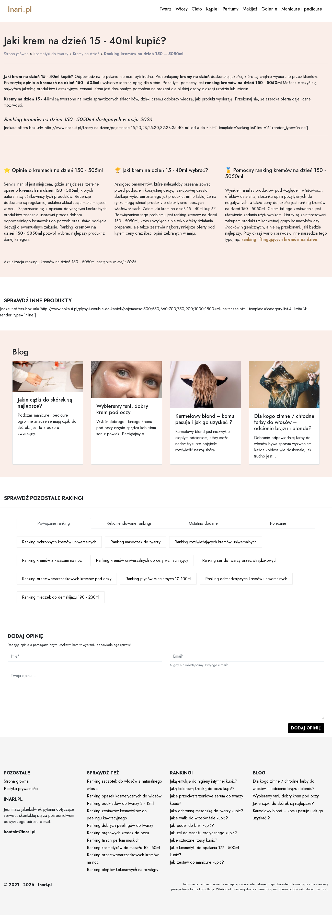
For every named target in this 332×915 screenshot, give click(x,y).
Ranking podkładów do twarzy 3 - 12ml (120, 803)
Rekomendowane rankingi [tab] (129, 523)
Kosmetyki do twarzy (50, 54)
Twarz (165, 9)
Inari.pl (20, 9)
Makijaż (250, 9)
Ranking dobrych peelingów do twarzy (120, 825)
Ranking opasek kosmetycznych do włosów (124, 796)
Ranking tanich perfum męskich (113, 840)
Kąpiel (212, 9)
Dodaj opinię (306, 728)
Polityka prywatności (21, 789)
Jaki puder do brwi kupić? (192, 825)
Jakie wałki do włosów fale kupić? (199, 818)
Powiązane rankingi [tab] (54, 523)
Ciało (197, 9)
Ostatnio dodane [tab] (203, 523)
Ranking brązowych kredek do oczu (118, 833)
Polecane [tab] (278, 523)
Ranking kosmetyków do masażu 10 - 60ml (123, 848)
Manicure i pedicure (301, 9)
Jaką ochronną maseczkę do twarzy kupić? (206, 811)
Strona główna (16, 54)
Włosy (182, 9)
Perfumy (230, 9)
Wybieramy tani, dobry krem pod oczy (286, 796)
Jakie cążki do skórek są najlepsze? (283, 803)
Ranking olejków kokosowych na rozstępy (122, 870)
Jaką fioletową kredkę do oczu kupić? (202, 789)
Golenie (269, 9)
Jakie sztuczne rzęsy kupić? (193, 840)
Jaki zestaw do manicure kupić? (197, 862)
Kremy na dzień (86, 54)
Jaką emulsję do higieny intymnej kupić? (203, 781)
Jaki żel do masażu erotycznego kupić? (203, 833)
